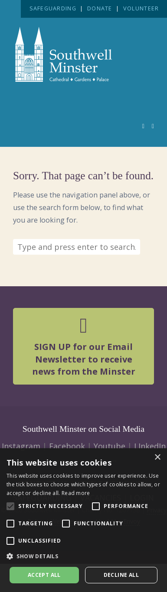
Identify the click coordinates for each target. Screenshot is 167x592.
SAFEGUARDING (52, 8)
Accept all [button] (44, 575)
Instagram (21, 446)
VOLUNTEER (141, 8)
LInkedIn (150, 446)
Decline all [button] (121, 575)
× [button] (157, 457)
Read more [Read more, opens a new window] (76, 493)
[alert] (83, 520)
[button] (83, 556)
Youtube (109, 446)
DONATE (99, 8)
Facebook (67, 446)
